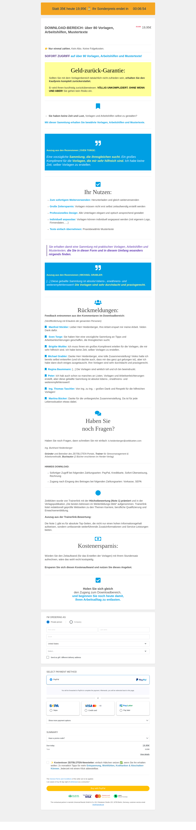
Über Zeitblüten (34, 826)
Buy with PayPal (98, 788)
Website (47, 826)
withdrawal (74, 782)
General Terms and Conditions (61, 779)
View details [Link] (145, 754)
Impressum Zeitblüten (62, 826)
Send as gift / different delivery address (66, 657)
